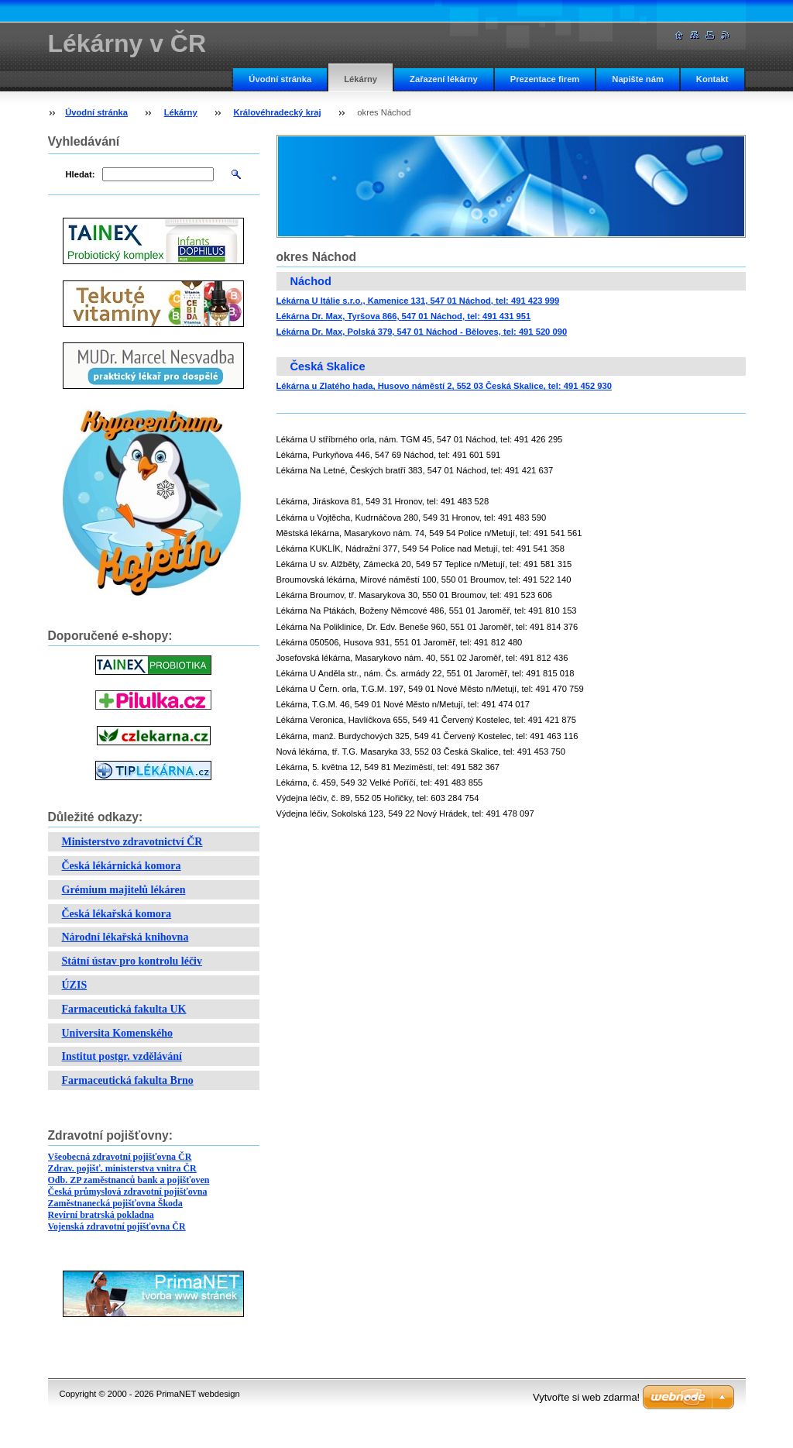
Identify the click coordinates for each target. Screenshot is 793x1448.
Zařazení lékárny (444, 79)
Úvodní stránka (280, 79)
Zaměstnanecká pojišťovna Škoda (115, 1203)
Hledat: (80, 174)
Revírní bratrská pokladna (101, 1214)
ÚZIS (75, 985)
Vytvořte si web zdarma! (586, 1397)
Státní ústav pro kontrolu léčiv (132, 961)
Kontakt (712, 79)
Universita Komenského (117, 1033)
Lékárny (360, 79)
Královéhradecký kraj (277, 112)
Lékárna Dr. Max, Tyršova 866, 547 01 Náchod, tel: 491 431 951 (403, 316)
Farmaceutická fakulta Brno (128, 1080)
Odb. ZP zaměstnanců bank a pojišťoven (129, 1180)
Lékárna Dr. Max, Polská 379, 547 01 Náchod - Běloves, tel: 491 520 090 (422, 331)
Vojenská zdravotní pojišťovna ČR (117, 1226)
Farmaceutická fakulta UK (124, 1009)
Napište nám (638, 79)
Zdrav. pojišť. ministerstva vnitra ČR (122, 1168)
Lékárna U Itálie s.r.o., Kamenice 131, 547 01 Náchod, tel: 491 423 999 (418, 300)
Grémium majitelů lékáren (124, 890)
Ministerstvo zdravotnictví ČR (132, 842)
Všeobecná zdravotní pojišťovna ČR (120, 1156)
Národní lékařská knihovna (125, 937)
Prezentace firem (545, 79)
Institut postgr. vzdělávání (122, 1056)
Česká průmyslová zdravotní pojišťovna (128, 1191)
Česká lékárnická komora (121, 866)
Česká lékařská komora (117, 914)
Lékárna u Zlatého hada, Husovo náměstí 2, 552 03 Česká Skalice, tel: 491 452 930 (444, 385)
